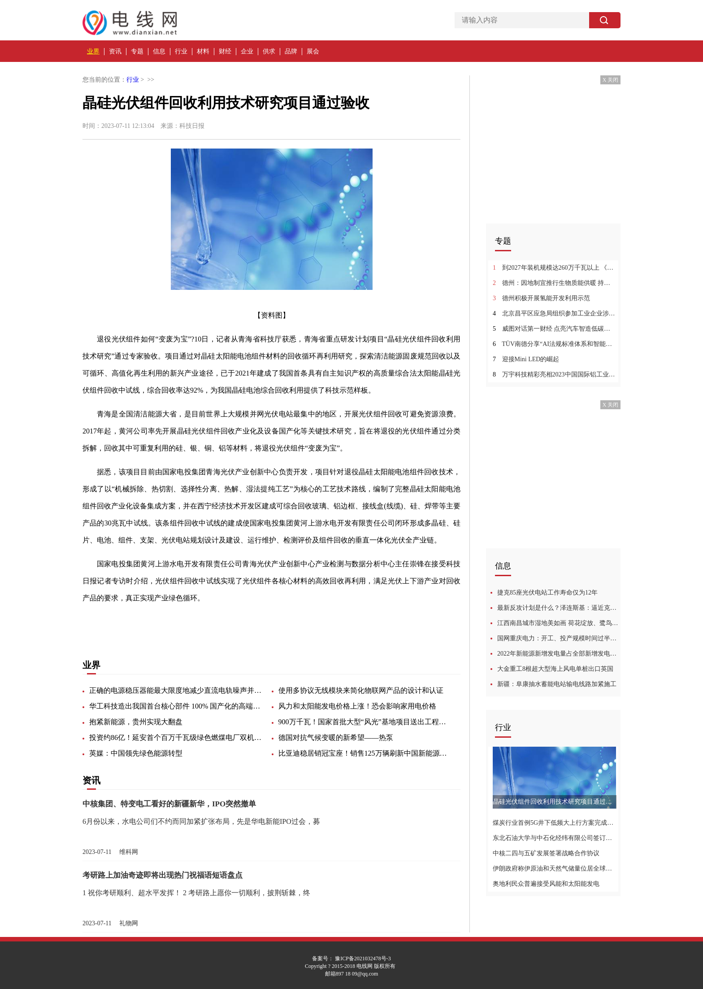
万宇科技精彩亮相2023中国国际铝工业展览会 (554, 374)
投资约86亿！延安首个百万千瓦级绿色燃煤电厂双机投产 (176, 737)
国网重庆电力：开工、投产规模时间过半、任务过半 (559, 638)
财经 (225, 51)
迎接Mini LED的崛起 (526, 359)
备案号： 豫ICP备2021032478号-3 (351, 958)
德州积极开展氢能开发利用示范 (541, 298)
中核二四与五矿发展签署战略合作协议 (546, 853)
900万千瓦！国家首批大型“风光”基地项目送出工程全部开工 (365, 722)
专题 (137, 51)
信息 (159, 51)
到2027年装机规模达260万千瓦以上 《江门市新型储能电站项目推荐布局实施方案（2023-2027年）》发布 (554, 267)
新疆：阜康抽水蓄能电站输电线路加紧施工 (556, 684)
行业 (181, 51)
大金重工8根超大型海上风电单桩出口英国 (555, 668)
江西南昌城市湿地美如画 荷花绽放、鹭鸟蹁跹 (559, 623)
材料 (203, 51)
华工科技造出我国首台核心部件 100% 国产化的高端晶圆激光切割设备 (176, 706)
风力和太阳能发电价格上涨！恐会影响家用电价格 (357, 706)
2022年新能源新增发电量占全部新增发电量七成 (559, 653)
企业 (247, 51)
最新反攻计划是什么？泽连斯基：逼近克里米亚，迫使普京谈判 (559, 607)
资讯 (115, 51)
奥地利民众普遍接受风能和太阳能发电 (546, 883)
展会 (313, 51)
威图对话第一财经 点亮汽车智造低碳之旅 (554, 328)
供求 (269, 51)
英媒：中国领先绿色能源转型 (135, 753)
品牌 (291, 51)
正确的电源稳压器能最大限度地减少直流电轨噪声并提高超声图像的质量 (176, 690)
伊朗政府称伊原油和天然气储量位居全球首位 (554, 868)
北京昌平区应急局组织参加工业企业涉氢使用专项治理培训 (554, 313)
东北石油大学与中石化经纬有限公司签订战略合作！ (554, 838)
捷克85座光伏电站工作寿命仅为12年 (547, 592)
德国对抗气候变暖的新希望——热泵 (335, 737)
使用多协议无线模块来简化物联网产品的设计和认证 (360, 690)
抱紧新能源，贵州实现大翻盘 (135, 722)
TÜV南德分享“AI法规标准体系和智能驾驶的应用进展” (554, 344)
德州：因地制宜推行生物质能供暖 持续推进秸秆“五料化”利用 (554, 283)
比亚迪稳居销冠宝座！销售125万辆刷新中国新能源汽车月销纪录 (365, 753)
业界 (93, 51)
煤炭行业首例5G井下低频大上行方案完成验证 (554, 822)
